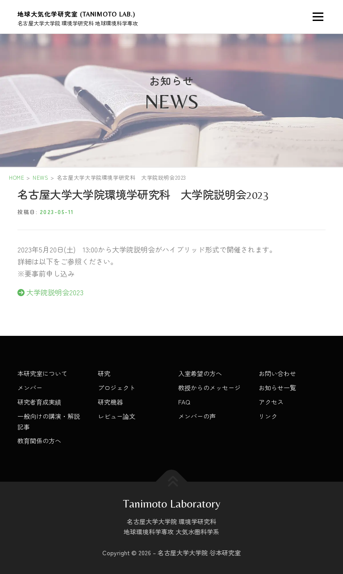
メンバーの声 (197, 416)
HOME (16, 177)
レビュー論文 (116, 416)
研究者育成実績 (39, 401)
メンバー (29, 387)
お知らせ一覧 (277, 387)
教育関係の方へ (39, 440)
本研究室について (42, 373)
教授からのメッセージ (209, 387)
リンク (268, 416)
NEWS (40, 177)
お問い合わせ (277, 373)
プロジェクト (116, 387)
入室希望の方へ (200, 373)
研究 (104, 373)
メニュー (318, 16)
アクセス (271, 401)
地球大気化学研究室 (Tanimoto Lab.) (76, 14)
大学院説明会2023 (50, 292)
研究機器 (110, 401)
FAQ (184, 401)
